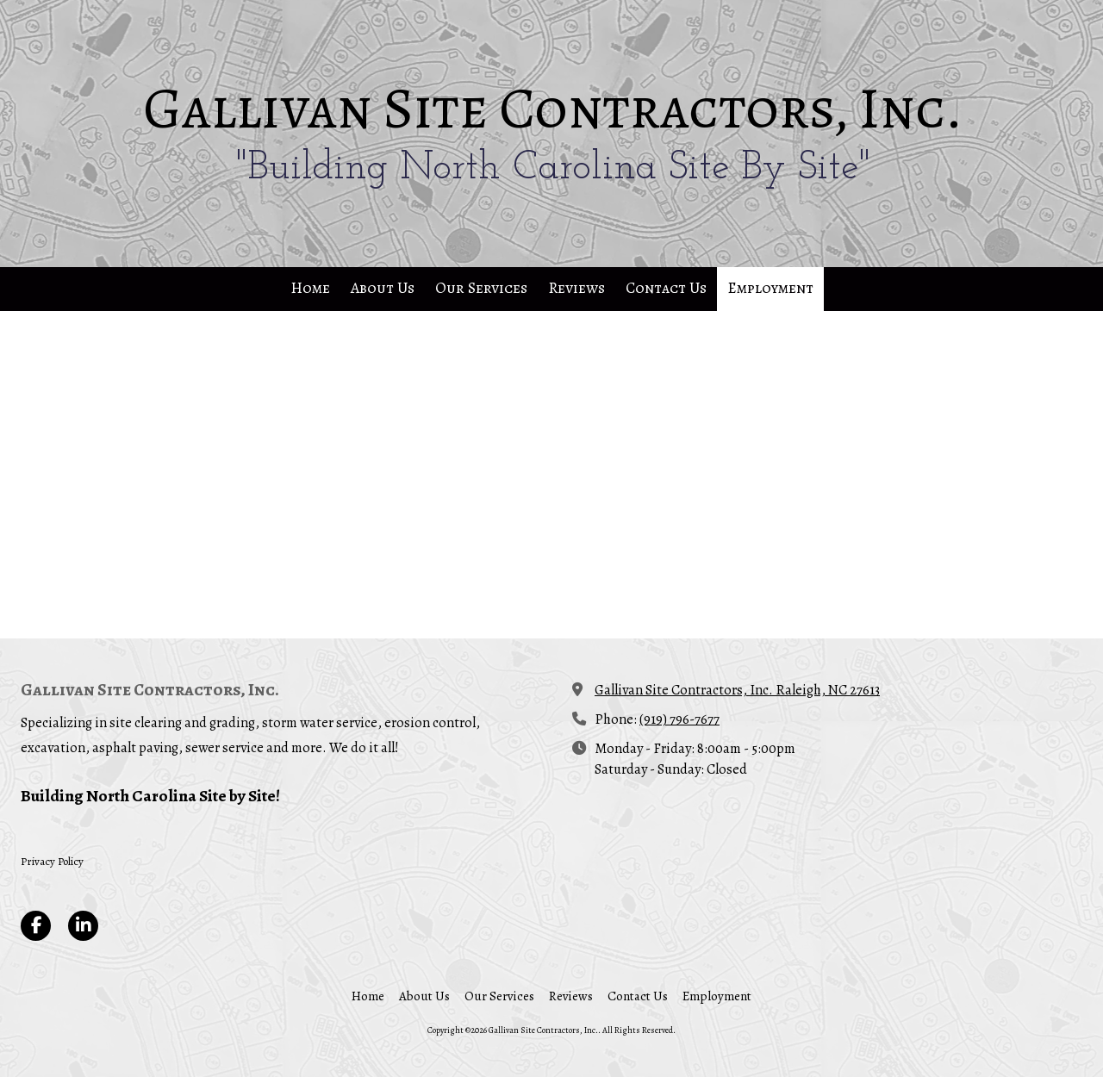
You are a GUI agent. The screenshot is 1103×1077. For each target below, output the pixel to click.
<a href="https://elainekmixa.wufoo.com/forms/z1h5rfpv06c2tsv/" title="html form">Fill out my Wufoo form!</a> (551, 473)
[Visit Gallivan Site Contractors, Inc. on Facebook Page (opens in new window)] (36, 926)
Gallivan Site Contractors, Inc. (553, 108)
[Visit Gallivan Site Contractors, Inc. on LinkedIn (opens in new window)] (83, 926)
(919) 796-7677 (679, 719)
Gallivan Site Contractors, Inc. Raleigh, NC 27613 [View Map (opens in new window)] (737, 690)
